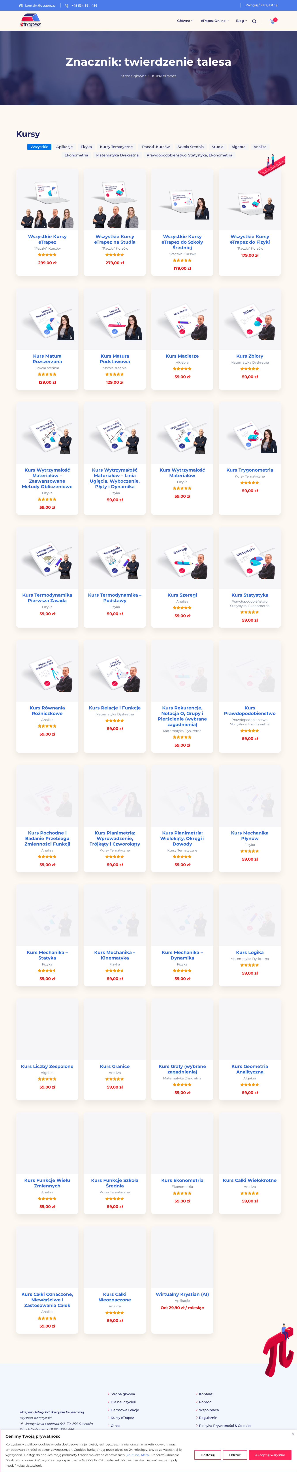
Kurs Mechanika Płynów (250, 835)
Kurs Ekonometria (182, 1180)
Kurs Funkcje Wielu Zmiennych (47, 1183)
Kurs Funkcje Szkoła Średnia (114, 1183)
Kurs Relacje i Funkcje (115, 708)
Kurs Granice (115, 1066)
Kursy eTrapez (164, 76)
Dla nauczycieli (123, 1402)
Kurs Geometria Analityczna (249, 1069)
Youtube (133, 1455)
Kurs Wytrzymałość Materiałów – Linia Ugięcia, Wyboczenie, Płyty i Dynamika (115, 478)
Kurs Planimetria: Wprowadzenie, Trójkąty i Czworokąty (115, 838)
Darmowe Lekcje (125, 1410)
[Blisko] (293, 1434)
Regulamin (208, 1418)
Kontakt (205, 1394)
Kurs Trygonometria (249, 470)
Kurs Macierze (182, 356)
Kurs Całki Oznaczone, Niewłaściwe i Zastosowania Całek (47, 1300)
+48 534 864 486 (81, 6)
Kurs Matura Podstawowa (115, 358)
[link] (47, 222)
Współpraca (209, 1410)
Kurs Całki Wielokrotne (250, 1180)
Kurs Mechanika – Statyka (47, 955)
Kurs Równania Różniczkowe (47, 710)
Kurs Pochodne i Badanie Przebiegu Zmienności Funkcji (47, 838)
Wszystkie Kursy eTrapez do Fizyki (250, 239)
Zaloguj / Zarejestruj (262, 5)
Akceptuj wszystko (270, 1455)
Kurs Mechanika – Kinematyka (114, 955)
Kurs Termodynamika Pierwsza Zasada (47, 597)
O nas (115, 1426)
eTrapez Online (215, 21)
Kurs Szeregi (182, 595)
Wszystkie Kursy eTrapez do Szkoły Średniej (182, 242)
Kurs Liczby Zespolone (47, 1066)
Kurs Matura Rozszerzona (47, 358)
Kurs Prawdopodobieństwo (250, 710)
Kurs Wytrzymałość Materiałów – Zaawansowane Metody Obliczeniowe (47, 478)
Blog (241, 21)
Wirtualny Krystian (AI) (182, 1294)
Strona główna (134, 76)
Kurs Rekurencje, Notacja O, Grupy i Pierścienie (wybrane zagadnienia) (182, 716)
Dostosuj (208, 1455)
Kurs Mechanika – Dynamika (182, 955)
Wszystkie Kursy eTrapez (47, 239)
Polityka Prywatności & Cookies (225, 1426)
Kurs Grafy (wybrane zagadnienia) (182, 1069)
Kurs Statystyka (249, 595)
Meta (145, 1455)
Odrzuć (235, 1455)
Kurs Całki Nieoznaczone (114, 1297)
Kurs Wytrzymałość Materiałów (182, 472)
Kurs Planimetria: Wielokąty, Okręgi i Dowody (182, 838)
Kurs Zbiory (249, 356)
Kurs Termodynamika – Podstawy (114, 597)
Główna (185, 21)
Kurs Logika (250, 952)
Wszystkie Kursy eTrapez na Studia (114, 239)
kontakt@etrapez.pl (37, 6)
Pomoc (205, 1402)
